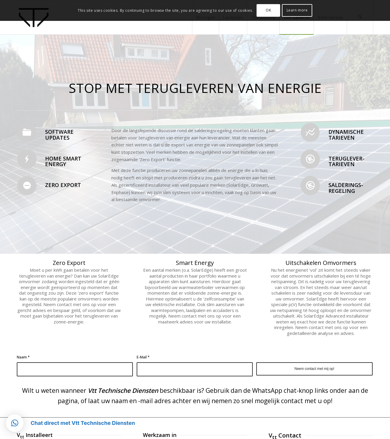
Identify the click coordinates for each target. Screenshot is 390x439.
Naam (23, 357)
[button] (15, 423)
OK (268, 10)
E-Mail (143, 357)
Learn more (297, 10)
